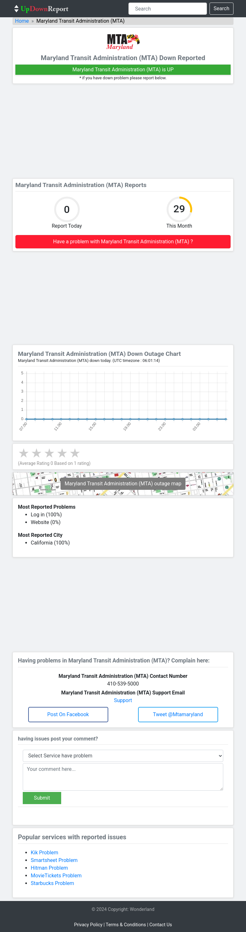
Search (221, 8)
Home (22, 21)
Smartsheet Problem (54, 860)
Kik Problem (44, 853)
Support (123, 700)
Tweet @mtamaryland (178, 714)
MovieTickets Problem (56, 876)
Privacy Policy (88, 925)
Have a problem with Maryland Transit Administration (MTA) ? (123, 242)
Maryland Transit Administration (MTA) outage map (123, 484)
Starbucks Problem (52, 883)
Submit (42, 798)
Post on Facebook (68, 714)
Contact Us (160, 925)
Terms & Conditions (126, 925)
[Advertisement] (123, 131)
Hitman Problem (49, 868)
